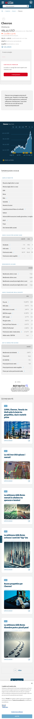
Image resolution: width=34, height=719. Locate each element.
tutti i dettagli (6, 46)
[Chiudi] (32, 683)
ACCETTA (17, 716)
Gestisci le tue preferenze (17, 712)
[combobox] (17, 6)
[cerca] (11, 6)
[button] (1, 539)
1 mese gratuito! (15, 74)
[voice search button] (27, 6)
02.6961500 (17, 680)
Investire (7, 11)
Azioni (14, 11)
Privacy (3, 705)
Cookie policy (5, 707)
